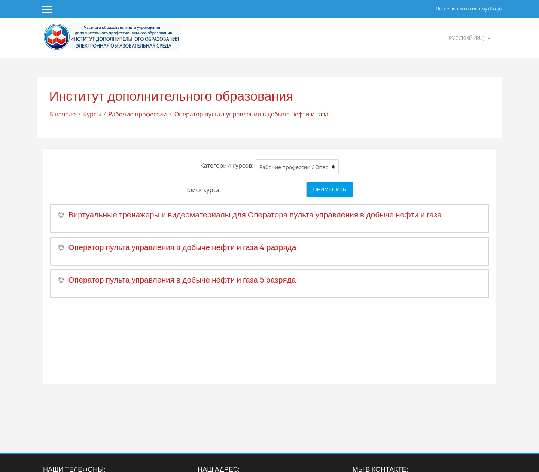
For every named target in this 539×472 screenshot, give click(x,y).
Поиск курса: (203, 190)
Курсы (92, 114)
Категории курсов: (227, 165)
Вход (495, 9)
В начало (62, 114)
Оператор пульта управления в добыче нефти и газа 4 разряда (182, 247)
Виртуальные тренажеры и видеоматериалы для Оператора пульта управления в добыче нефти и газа (255, 215)
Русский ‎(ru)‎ (467, 38)
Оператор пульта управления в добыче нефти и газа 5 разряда (182, 280)
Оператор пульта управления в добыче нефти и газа (251, 114)
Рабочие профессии (138, 114)
